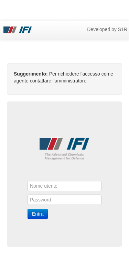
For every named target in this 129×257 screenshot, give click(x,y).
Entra (37, 214)
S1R (122, 29)
